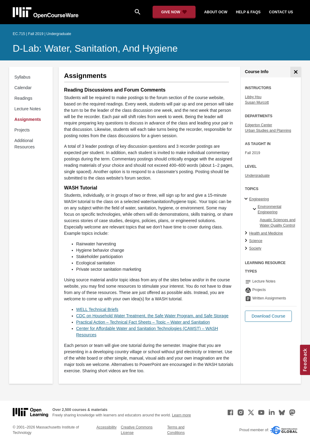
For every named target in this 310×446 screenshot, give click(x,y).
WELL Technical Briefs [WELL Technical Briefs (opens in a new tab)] (97, 309)
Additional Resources (25, 143)
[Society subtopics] (247, 249)
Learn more (181, 415)
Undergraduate (257, 175)
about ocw (215, 12)
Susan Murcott (257, 102)
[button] (268, 316)
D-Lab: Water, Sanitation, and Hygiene (95, 48)
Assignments (28, 119)
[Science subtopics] (247, 241)
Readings (23, 98)
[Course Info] (295, 72)
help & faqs (248, 12)
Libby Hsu (253, 97)
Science (255, 241)
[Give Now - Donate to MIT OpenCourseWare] (174, 12)
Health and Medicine (266, 233)
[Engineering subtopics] (247, 199)
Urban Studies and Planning (268, 130)
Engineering (259, 199)
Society (255, 248)
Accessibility (106, 427)
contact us (281, 12)
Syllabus (23, 77)
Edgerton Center (258, 125)
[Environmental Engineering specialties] (255, 209)
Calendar (23, 87)
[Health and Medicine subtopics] (247, 233)
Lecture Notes (28, 108)
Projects (22, 130)
